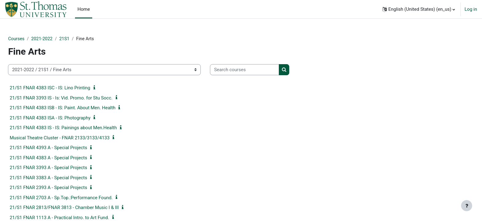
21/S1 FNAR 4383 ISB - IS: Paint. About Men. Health (76, 108)
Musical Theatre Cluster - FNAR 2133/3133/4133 (73, 138)
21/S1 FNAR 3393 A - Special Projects (62, 168)
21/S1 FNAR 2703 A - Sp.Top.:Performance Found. (74, 198)
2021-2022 (56, 39)
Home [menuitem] (83, 9)
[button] (418, 9)
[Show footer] (466, 205)
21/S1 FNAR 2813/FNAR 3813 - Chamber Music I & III (77, 208)
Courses (30, 39)
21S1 (79, 39)
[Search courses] (258, 70)
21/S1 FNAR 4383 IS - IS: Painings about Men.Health (77, 128)
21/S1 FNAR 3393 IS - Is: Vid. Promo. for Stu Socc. (74, 98)
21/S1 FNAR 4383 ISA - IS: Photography (63, 118)
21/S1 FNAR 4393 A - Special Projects (62, 148)
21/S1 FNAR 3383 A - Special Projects (62, 178)
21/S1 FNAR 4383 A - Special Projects (62, 158)
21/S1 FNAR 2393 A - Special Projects (62, 188)
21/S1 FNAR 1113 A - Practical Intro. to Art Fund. (73, 218)
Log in (470, 9)
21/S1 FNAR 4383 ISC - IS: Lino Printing (63, 88)
